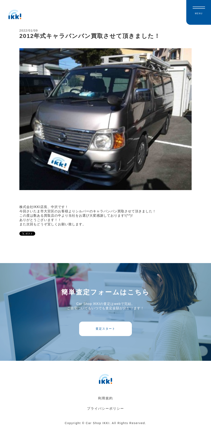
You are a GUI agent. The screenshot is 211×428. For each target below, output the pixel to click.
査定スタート (105, 328)
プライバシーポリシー (105, 408)
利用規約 (105, 398)
